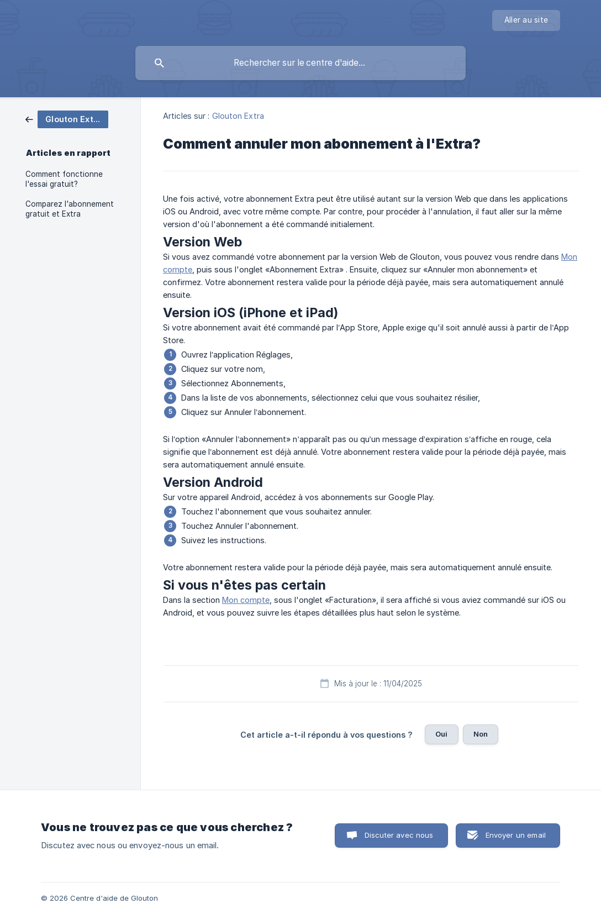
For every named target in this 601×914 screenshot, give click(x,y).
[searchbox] (300, 63)
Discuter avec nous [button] (399, 835)
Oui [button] (441, 733)
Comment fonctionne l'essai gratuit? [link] (64, 179)
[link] (66, 118)
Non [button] (480, 733)
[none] (526, 20)
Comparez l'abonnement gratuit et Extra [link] (69, 208)
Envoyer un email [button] (516, 835)
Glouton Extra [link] (238, 115)
